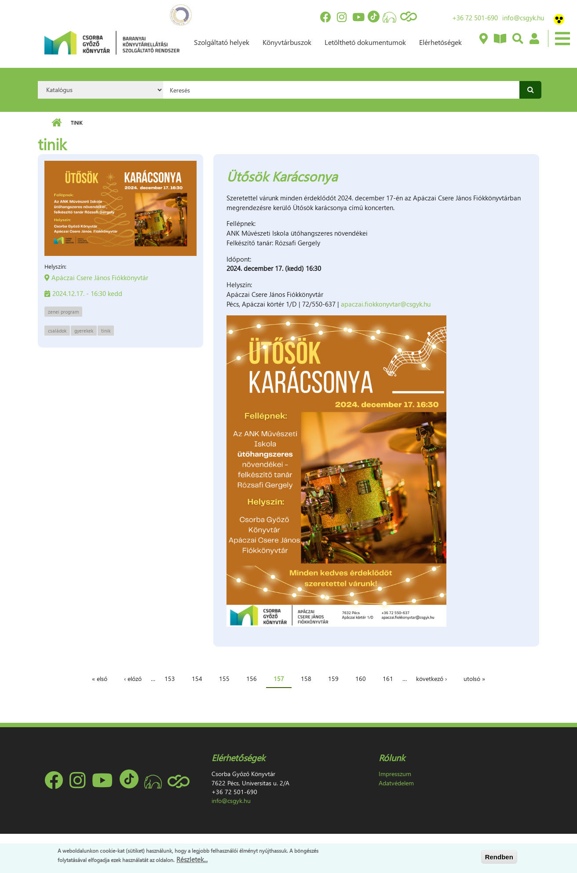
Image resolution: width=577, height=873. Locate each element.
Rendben (499, 857)
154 (197, 678)
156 (251, 678)
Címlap (56, 123)
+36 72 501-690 (475, 17)
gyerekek (83, 330)
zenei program (63, 311)
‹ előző (133, 678)
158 (306, 678)
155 (224, 678)
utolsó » (474, 678)
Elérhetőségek (440, 42)
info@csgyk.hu (523, 17)
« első (99, 678)
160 (360, 678)
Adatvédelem (396, 783)
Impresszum (395, 773)
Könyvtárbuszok (287, 42)
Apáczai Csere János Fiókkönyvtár (99, 277)
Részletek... (192, 859)
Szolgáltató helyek (221, 42)
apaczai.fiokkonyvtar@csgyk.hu (386, 304)
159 (333, 678)
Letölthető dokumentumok (365, 42)
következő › (431, 678)
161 (388, 678)
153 (169, 678)
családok (57, 330)
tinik (105, 330)
